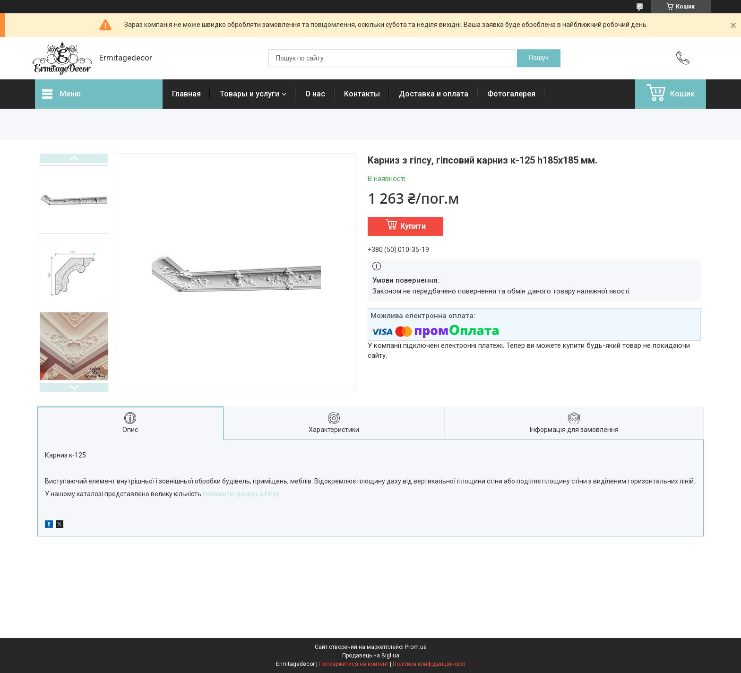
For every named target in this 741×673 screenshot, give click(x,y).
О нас (315, 93)
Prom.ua (416, 647)
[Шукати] (538, 58)
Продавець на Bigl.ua (370, 655)
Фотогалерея (511, 93)
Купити (413, 226)
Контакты (362, 93)
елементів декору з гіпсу (241, 494)
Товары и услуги (249, 93)
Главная (186, 93)
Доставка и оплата (433, 93)
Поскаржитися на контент (353, 664)
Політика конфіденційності (429, 664)
